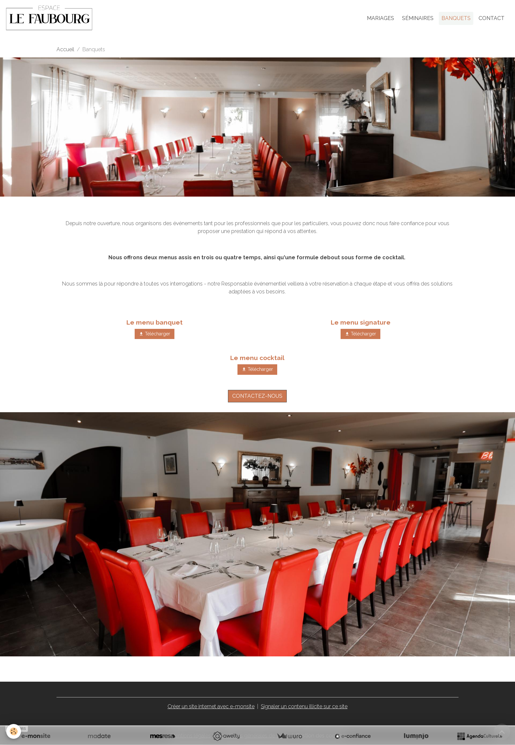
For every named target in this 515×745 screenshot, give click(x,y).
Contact (491, 18)
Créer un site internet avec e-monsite (211, 706)
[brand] (50, 18)
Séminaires (418, 18)
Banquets (456, 18)
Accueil (65, 49)
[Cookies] (14, 731)
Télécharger (154, 334)
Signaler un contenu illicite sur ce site (304, 706)
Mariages (380, 18)
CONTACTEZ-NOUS (257, 396)
